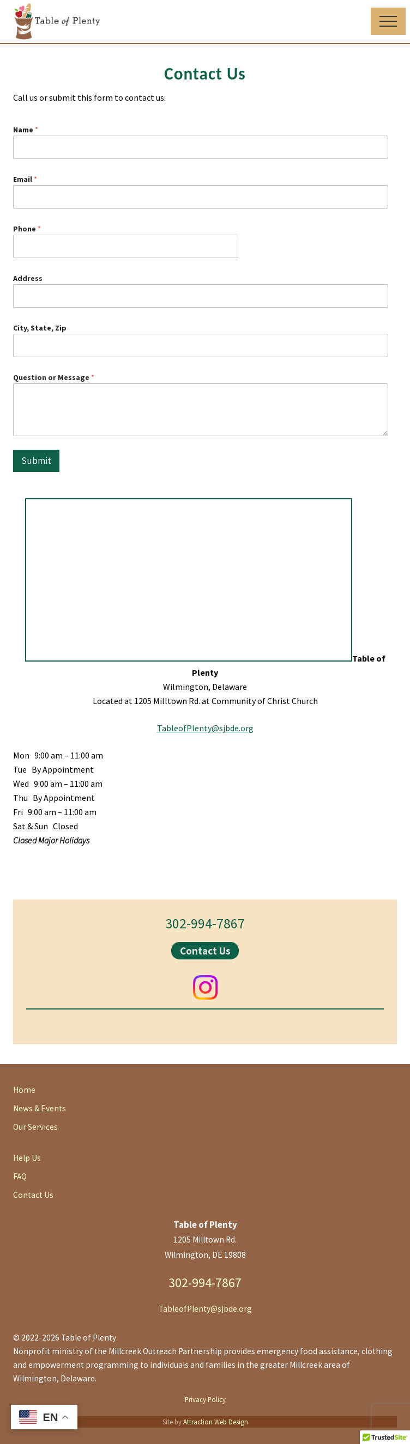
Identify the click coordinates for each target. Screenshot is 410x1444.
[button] (388, 21)
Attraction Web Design (215, 1421)
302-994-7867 (205, 923)
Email (25, 179)
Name (25, 129)
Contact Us (205, 950)
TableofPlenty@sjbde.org (205, 728)
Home (24, 1090)
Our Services (35, 1127)
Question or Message (53, 377)
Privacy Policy (205, 1399)
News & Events (39, 1108)
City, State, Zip (40, 328)
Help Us (27, 1158)
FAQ (20, 1176)
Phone (27, 228)
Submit (36, 461)
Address (28, 278)
